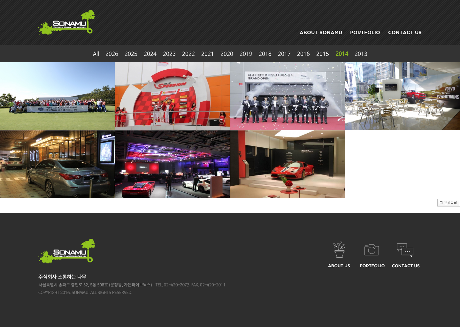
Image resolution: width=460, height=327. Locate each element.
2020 (226, 54)
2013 (361, 54)
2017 (284, 54)
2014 (341, 54)
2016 (303, 54)
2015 (322, 54)
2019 (246, 54)
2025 (131, 54)
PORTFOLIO (365, 32)
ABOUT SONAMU (321, 32)
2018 (265, 54)
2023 (169, 54)
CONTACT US (405, 32)
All (96, 54)
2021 (207, 54)
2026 (111, 54)
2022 (188, 54)
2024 (150, 54)
